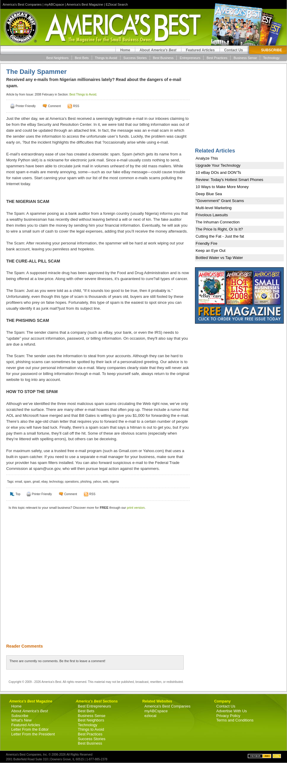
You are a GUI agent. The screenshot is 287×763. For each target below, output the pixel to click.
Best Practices (217, 58)
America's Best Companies (22, 4)
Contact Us (233, 50)
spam (27, 481)
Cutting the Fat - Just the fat (220, 236)
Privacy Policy (228, 715)
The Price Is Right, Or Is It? (219, 229)
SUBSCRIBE (271, 50)
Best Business (163, 58)
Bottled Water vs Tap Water (219, 257)
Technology (271, 58)
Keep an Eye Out (210, 250)
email (18, 481)
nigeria (114, 481)
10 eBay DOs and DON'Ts (218, 172)
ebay (44, 481)
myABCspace (54, 4)
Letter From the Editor (30, 729)
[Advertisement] (55, 580)
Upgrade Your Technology (218, 165)
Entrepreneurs (190, 58)
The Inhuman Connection (218, 222)
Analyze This (207, 158)
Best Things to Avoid (82, 94)
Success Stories (135, 58)
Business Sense (245, 58)
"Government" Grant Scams (220, 200)
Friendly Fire (206, 243)
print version (136, 507)
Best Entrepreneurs (94, 706)
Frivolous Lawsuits (212, 215)
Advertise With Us (231, 711)
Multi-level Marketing (214, 208)
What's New (21, 720)
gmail (36, 481)
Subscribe (19, 715)
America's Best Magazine (85, 4)
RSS (76, 106)
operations (72, 481)
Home (125, 50)
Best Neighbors (57, 58)
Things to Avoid (106, 58)
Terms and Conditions (235, 720)
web (105, 481)
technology (56, 481)
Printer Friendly (26, 106)
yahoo (97, 481)
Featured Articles (200, 50)
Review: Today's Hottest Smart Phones (229, 179)
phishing (85, 481)
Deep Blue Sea (209, 194)
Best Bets (82, 58)
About (158, 50)
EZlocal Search (117, 4)
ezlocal (150, 715)
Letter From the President (33, 734)
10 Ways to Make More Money (222, 187)
